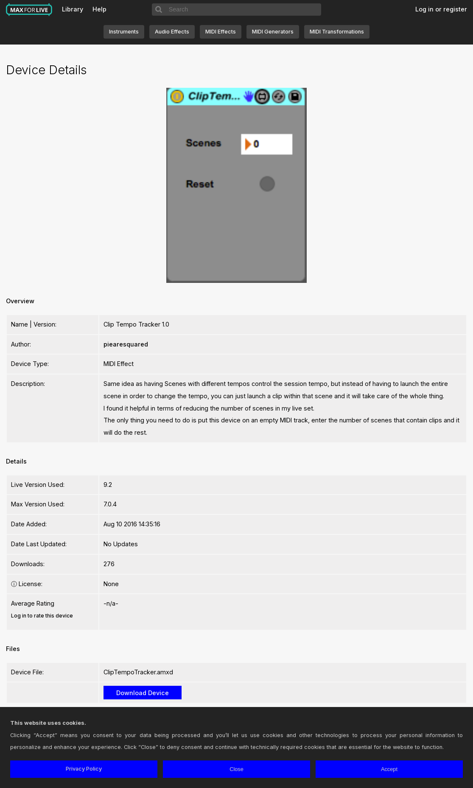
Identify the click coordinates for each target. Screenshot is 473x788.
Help (99, 9)
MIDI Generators (273, 31)
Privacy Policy (84, 769)
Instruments (124, 31)
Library (72, 9)
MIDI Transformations (337, 31)
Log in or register (441, 9)
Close (236, 769)
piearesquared (126, 344)
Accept (389, 769)
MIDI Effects (220, 31)
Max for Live (29, 9)
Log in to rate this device (42, 615)
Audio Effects (172, 31)
